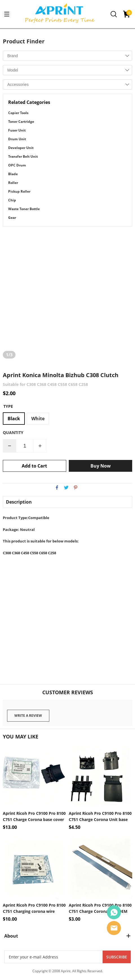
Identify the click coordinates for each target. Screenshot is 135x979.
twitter (66, 487)
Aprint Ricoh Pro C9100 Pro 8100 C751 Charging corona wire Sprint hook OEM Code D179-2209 (34, 908)
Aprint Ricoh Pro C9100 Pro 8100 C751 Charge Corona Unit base (100, 816)
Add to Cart (34, 466)
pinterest (75, 487)
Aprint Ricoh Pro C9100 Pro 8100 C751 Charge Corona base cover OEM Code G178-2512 (34, 817)
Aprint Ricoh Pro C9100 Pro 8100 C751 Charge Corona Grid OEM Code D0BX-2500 (100, 908)
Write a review (28, 715)
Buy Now (100, 466)
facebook (57, 487)
